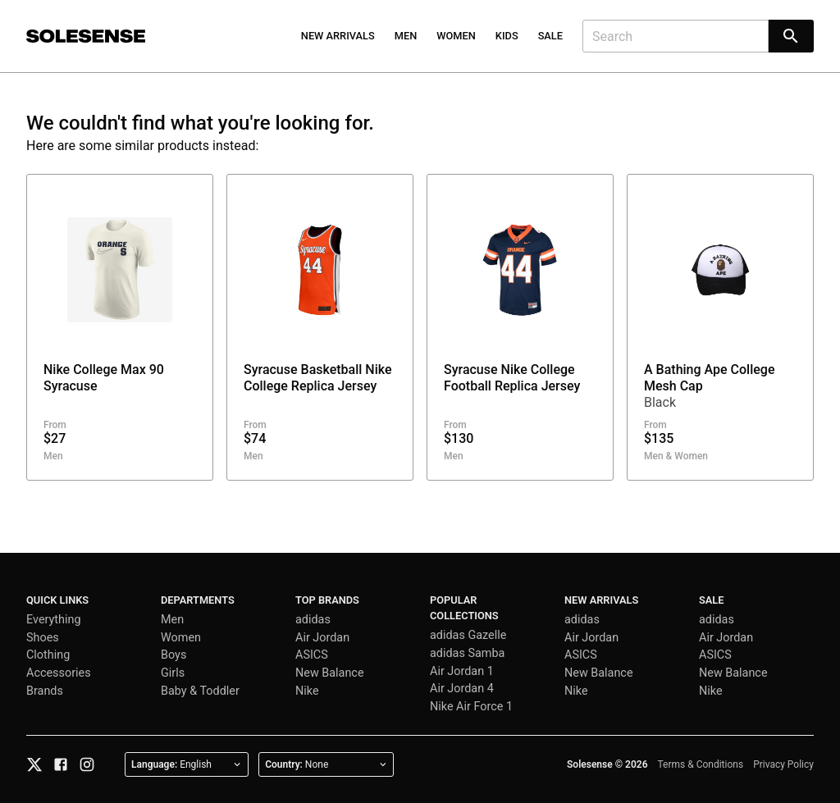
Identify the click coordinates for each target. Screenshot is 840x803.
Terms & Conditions (701, 764)
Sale (550, 36)
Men (406, 36)
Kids (506, 36)
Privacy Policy (783, 764)
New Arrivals (338, 36)
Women (456, 36)
